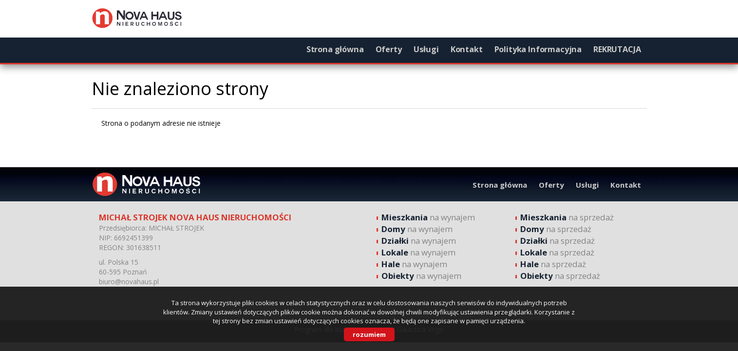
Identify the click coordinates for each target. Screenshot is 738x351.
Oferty (389, 49)
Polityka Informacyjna (538, 49)
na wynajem (428, 217)
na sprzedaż (567, 217)
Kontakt (467, 49)
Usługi (426, 49)
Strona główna (335, 49)
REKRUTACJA (617, 49)
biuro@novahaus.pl (129, 281)
